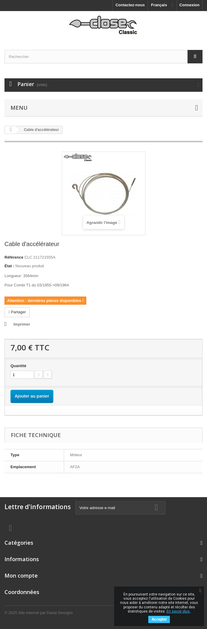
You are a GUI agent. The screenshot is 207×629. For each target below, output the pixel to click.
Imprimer (21, 324)
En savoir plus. (179, 611)
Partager (17, 312)
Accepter (159, 619)
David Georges (60, 612)
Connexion (189, 5)
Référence (13, 257)
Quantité (18, 366)
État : (9, 266)
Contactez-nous (130, 5)
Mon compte (21, 575)
